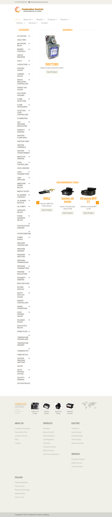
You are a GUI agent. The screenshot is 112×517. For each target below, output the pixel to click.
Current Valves (20, 75)
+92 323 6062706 (21, 2)
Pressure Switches (21, 256)
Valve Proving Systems (51, 454)
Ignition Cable (23, 141)
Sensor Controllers (22, 302)
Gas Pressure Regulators (22, 124)
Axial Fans (21, 40)
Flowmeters (22, 118)
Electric (21, 23)
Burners (65, 19)
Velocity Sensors (21, 379)
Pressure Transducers (22, 261)
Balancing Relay (21, 45)
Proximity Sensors (21, 279)
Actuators (21, 36)
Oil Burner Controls (21, 196)
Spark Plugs (22, 331)
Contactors (22, 64)
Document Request (78, 459)
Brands (40, 19)
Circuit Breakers (21, 56)
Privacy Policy (19, 486)
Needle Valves (23, 191)
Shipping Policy (20, 493)
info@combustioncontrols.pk (38, 2)
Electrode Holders (21, 94)
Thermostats (23, 351)
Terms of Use (19, 497)
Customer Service (21, 436)
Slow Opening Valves (20, 314)
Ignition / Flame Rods (22, 137)
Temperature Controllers (22, 338)
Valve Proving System (20, 372)
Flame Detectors (21, 100)
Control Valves (20, 69)
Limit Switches (21, 179)
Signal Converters (22, 308)
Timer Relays (22, 355)
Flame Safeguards (22, 106)
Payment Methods (21, 482)
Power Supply (20, 238)
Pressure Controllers (22, 244)
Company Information (22, 428)
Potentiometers (24, 234)
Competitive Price (21, 432)
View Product (52, 72)
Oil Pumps (21, 206)
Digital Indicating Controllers (22, 82)
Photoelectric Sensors (23, 227)
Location (18, 443)
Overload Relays (21, 211)
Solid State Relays (22, 327)
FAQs (17, 439)
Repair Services (77, 463)
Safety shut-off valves (21, 295)
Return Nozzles (20, 288)
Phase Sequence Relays (21, 218)
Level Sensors (23, 168)
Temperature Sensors (22, 344)
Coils (19, 61)
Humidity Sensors (21, 131)
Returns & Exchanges (22, 490)
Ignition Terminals (21, 146)
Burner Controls (21, 50)
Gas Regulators (48, 439)
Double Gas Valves (22, 89)
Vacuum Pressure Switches (21, 360)
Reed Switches (23, 283)
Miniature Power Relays (21, 185)
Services (33, 23)
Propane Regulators (22, 273)
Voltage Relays (23, 383)
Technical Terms (77, 466)
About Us (28, 19)
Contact (44, 23)
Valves (20, 366)
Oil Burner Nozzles (21, 202)
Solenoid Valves (21, 321)
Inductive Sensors (21, 158)
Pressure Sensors (21, 250)
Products (52, 19)
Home (17, 19)
